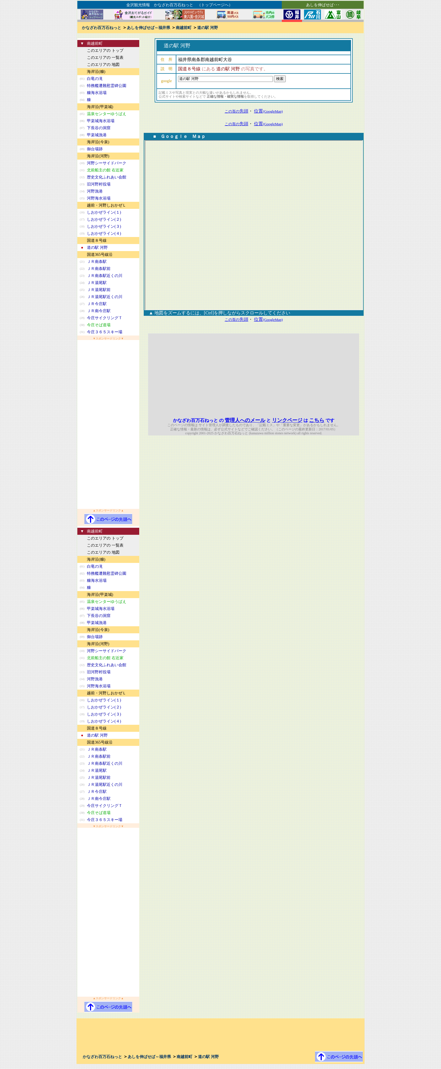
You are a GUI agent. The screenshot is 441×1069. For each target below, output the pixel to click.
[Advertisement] (108, 424)
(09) (82, 149)
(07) (82, 127)
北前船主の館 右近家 (105, 170)
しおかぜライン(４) (104, 233)
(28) (82, 310)
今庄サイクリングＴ (104, 318)
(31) (82, 332)
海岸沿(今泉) (98, 142)
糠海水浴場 (97, 93)
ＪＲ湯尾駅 (97, 283)
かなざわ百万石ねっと (101, 28)
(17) (82, 219)
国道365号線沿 (99, 254)
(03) (82, 92)
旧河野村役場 (99, 184)
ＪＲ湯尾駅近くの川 (104, 297)
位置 (268, 111)
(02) (82, 85)
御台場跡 (95, 149)
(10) (82, 163)
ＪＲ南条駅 (97, 262)
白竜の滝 (95, 79)
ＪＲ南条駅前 (99, 269)
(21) (82, 261)
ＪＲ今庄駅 (97, 304)
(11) (82, 170)
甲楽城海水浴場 (100, 121)
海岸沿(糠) (96, 72)
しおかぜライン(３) (104, 226)
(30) (82, 324)
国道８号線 (97, 240)
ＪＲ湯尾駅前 (99, 290)
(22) (82, 268)
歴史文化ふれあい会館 (106, 177)
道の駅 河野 (207, 28)
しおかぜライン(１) (104, 212)
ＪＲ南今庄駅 (99, 311)
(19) (82, 233)
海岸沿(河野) (98, 156)
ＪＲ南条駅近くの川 (104, 276)
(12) (82, 177)
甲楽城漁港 (97, 135)
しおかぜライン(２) (104, 219)
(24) (82, 282)
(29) (82, 317)
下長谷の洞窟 (99, 128)
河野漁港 (95, 191)
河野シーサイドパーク (106, 163)
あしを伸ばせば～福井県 (148, 28)
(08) (82, 135)
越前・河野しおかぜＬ (106, 205)
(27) (82, 303)
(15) (82, 198)
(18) (82, 226)
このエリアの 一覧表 (105, 57)
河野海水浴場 (99, 198)
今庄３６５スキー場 (104, 332)
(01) (82, 78)
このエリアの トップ (105, 50)
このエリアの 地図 (103, 64)
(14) (82, 191)
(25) (82, 289)
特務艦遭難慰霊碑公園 (106, 86)
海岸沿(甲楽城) (100, 107)
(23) (82, 275)
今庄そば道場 (99, 325)
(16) (82, 212)
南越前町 (184, 28)
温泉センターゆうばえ (106, 114)
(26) (82, 296)
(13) (82, 184)
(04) (82, 99)
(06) (82, 120)
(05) (82, 113)
